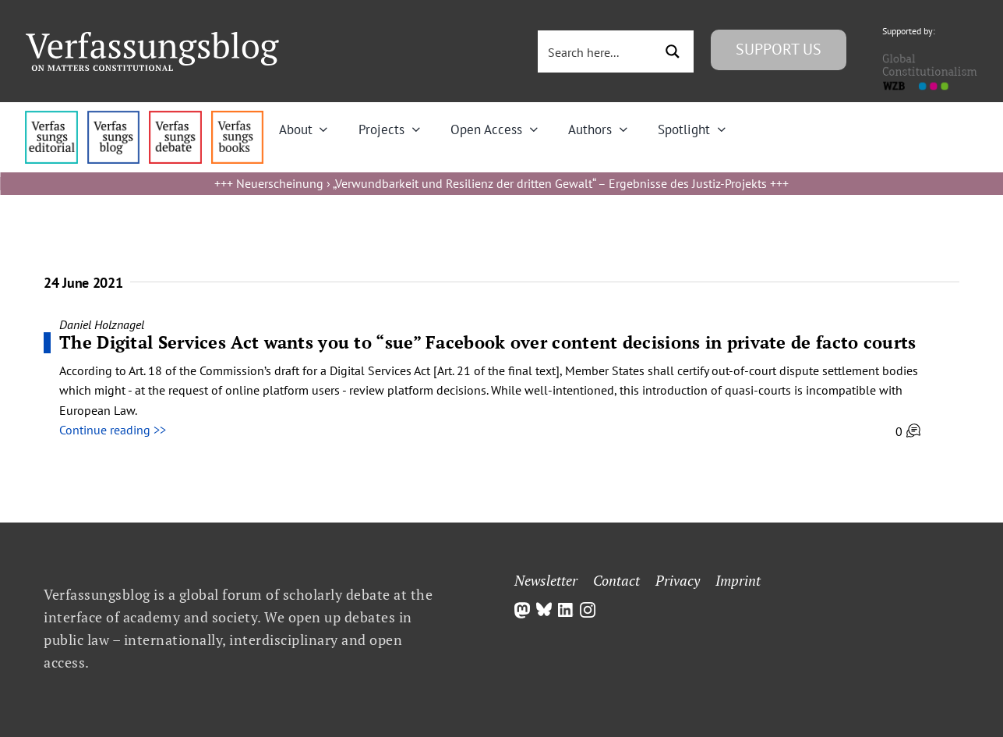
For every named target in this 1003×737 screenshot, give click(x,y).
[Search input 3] (597, 51)
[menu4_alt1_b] (51, 117)
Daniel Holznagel (101, 324)
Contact (616, 580)
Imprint (738, 580)
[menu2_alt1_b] (175, 117)
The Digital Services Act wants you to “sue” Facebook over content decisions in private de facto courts (487, 342)
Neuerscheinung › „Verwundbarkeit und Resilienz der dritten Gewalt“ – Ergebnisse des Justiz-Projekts (501, 183)
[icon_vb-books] (237, 117)
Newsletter (545, 580)
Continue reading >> (112, 430)
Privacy (677, 580)
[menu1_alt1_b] (113, 117)
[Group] (153, 38)
